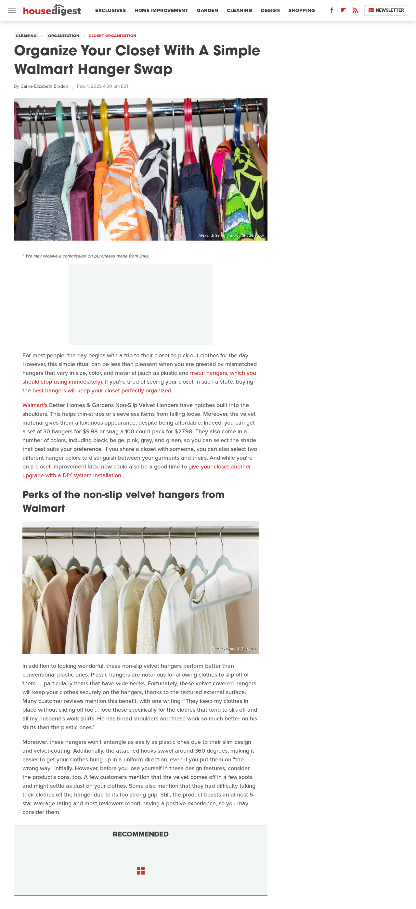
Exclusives (110, 10)
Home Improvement (161, 10)
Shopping (302, 10)
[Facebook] (331, 11)
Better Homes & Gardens (234, 649)
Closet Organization (112, 36)
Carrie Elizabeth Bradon (44, 86)
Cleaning (239, 10)
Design (270, 10)
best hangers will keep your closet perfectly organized (101, 390)
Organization (63, 36)
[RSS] (355, 11)
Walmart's (34, 405)
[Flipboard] (343, 11)
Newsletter (386, 10)
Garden (207, 10)
